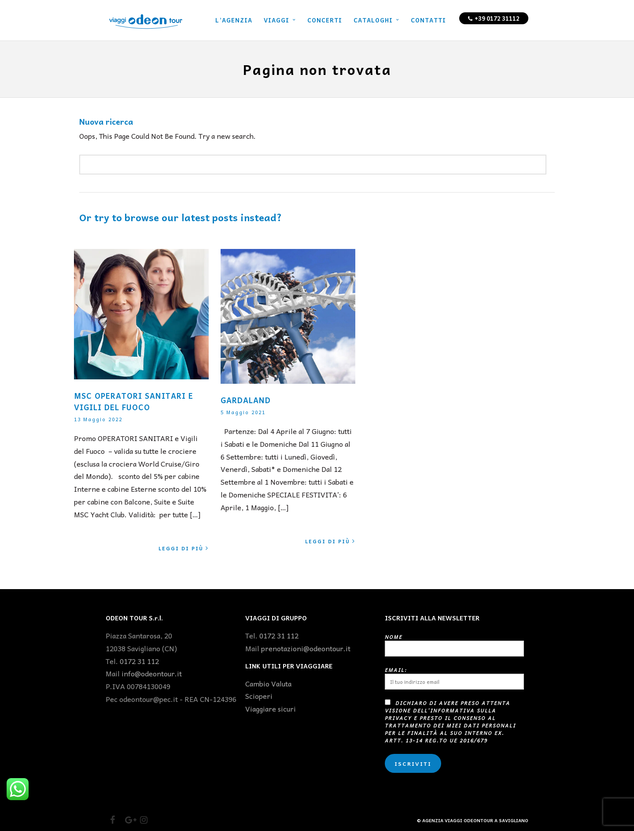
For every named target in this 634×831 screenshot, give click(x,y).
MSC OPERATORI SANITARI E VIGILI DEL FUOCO (133, 401)
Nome (454, 645)
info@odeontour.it (152, 673)
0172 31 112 (139, 661)
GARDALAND (246, 400)
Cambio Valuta (268, 683)
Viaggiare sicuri (270, 708)
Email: (454, 678)
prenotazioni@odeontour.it (305, 648)
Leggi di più (183, 548)
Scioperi (259, 695)
